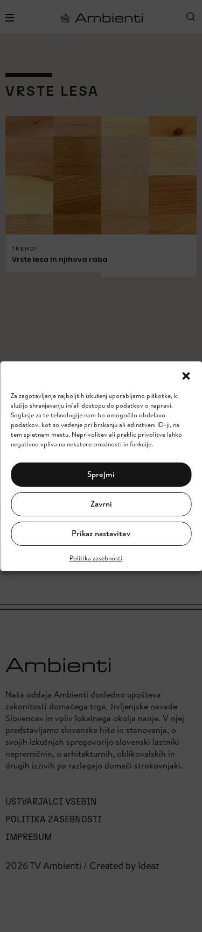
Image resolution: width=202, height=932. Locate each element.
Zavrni (101, 503)
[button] (185, 374)
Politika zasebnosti (95, 558)
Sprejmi (101, 474)
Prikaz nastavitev (101, 533)
